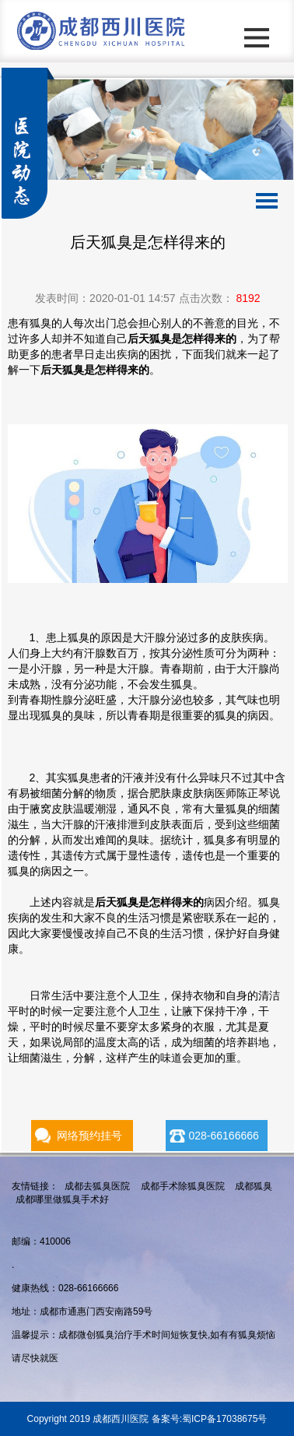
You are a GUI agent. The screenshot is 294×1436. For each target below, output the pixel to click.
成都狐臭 (253, 1186)
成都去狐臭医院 (97, 1186)
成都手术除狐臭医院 (183, 1186)
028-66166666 (223, 1135)
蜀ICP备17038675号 (224, 1418)
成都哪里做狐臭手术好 (62, 1199)
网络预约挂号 (89, 1135)
